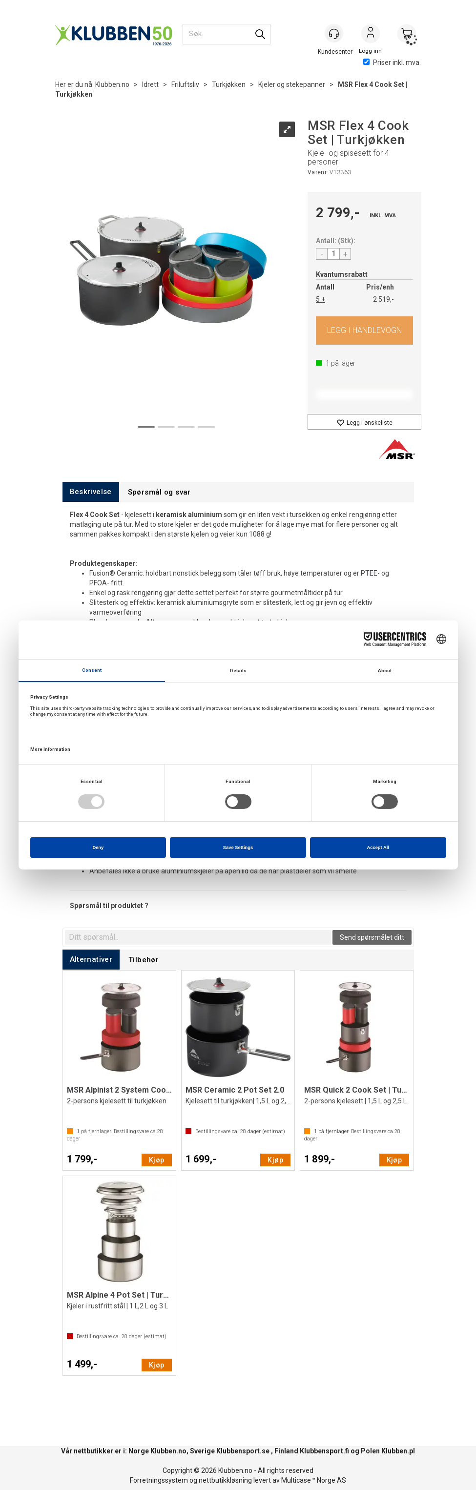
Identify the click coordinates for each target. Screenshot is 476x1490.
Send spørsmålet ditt (372, 937)
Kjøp (364, 330)
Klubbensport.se (242, 1451)
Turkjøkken (229, 84)
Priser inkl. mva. (392, 62)
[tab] (90, 492)
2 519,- (383, 299)
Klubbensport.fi (324, 1451)
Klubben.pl (398, 1451)
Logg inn (370, 34)
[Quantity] (333, 254)
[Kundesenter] (334, 33)
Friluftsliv (185, 84)
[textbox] (198, 937)
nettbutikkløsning (225, 1480)
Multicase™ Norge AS (313, 1480)
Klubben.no (112, 84)
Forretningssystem (159, 1480)
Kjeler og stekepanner (291, 84)
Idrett (150, 84)
